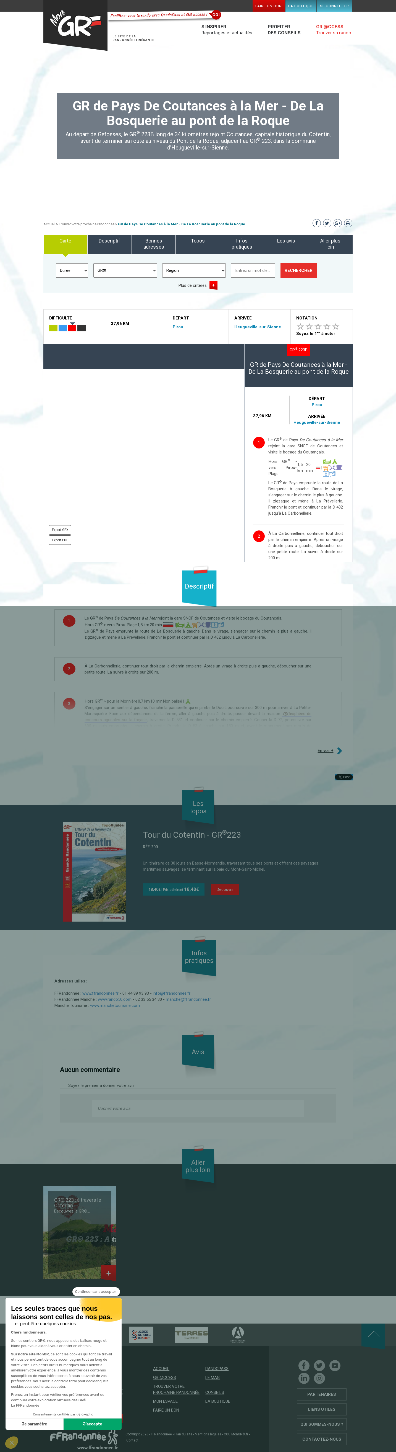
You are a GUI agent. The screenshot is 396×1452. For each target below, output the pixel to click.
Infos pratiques (242, 244)
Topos (198, 241)
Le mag (212, 1377)
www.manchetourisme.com (115, 1005)
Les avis (286, 241)
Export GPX (60, 530)
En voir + (326, 750)
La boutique (301, 6)
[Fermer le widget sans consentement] (96, 1291)
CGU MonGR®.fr (236, 1434)
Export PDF (60, 540)
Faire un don (268, 6)
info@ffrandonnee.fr (171, 993)
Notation (307, 318)
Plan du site (183, 1434)
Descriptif (109, 241)
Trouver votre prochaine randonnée (86, 224)
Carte (65, 241)
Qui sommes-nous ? (321, 1424)
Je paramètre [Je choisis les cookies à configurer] (34, 1424)
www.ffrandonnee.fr (100, 993)
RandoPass (217, 1368)
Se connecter (334, 6)
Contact (132, 1440)
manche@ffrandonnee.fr (188, 999)
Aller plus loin (330, 244)
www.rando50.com (115, 999)
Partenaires (321, 1394)
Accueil (49, 224)
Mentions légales (208, 1434)
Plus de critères (193, 285)
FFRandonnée (161, 1434)
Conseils (214, 1392)
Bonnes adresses (153, 244)
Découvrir (225, 889)
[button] (11, 1442)
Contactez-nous (321, 1439)
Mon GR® (75, 25)
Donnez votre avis (114, 1108)
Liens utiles (321, 1409)
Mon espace (165, 1401)
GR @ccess (164, 1377)
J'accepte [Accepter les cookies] (92, 1424)
